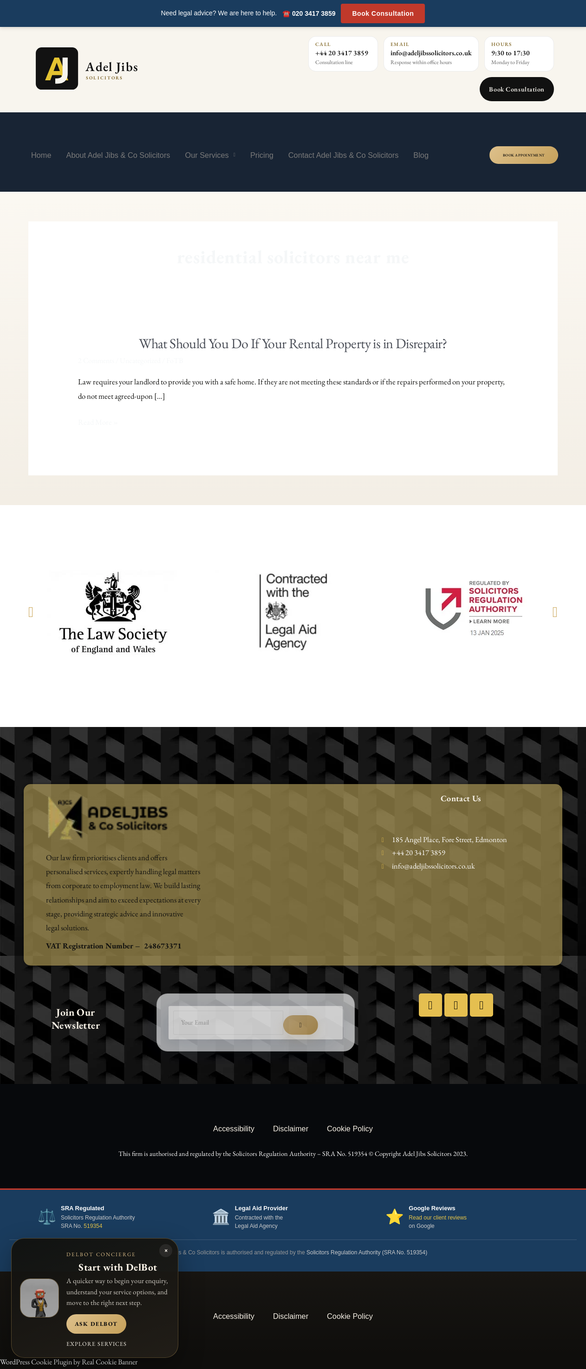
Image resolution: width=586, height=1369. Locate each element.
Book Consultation (383, 13)
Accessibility (233, 1128)
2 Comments (96, 360)
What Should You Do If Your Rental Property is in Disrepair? (293, 343)
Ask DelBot (96, 1324)
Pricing (261, 155)
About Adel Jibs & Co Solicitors (118, 155)
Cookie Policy (350, 1128)
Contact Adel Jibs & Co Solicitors (343, 155)
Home (41, 155)
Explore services (96, 1344)
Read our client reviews (438, 1217)
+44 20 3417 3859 (341, 52)
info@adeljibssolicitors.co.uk (431, 52)
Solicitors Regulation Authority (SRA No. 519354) (366, 1252)
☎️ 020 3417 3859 (308, 13)
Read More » (98, 422)
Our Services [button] (210, 155)
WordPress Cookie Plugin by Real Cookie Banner (68, 1362)
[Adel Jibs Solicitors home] (127, 68)
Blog (421, 155)
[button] (30, 612)
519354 (93, 1226)
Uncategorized (140, 360)
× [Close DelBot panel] (166, 1250)
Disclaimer (290, 1128)
